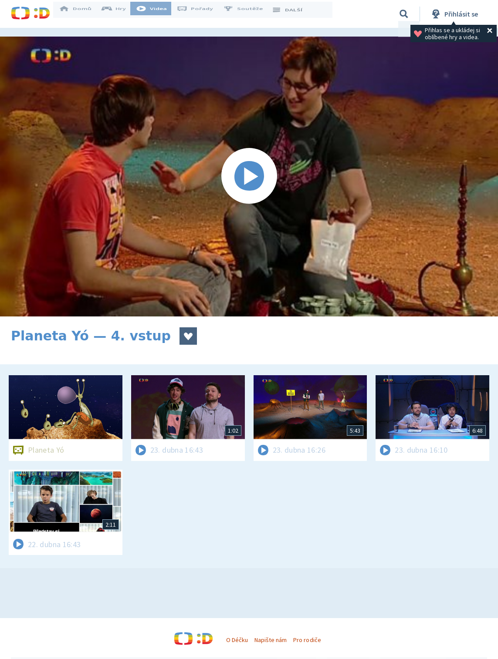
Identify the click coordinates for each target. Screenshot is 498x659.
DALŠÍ (292, 13)
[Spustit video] (249, 176)
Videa (157, 13)
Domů (81, 13)
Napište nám (270, 640)
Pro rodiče (307, 640)
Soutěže (248, 13)
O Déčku (237, 640)
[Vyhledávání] (404, 14)
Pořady (201, 13)
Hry (119, 13)
